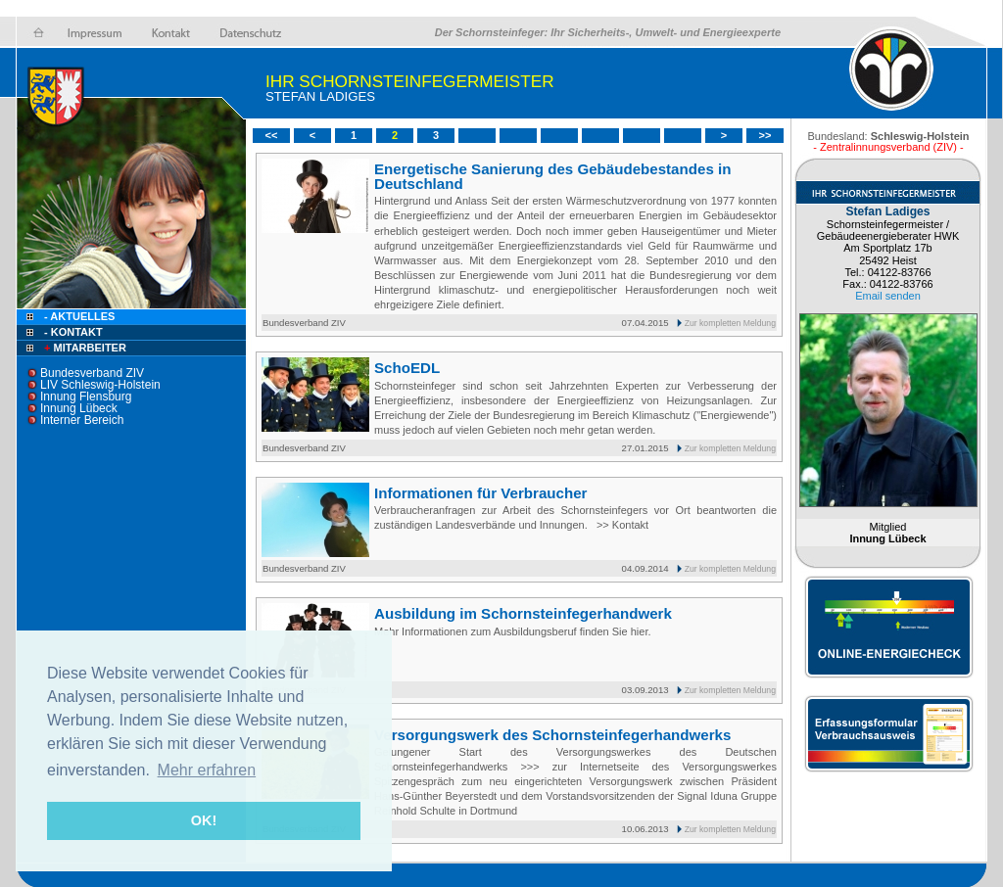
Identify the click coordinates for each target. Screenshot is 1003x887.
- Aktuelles (78, 316)
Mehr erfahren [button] (207, 770)
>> (765, 135)
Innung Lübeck (79, 408)
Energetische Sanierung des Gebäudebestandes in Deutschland (552, 176)
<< (271, 135)
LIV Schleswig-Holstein (100, 385)
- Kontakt (72, 332)
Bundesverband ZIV (92, 373)
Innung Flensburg (85, 396)
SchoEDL (407, 367)
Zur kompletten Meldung (730, 323)
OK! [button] (203, 820)
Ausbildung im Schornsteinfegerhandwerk (523, 613)
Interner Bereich (81, 420)
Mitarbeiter (83, 347)
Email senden (888, 296)
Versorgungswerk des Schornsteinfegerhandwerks (552, 734)
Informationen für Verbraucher (480, 493)
